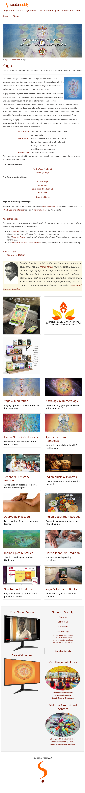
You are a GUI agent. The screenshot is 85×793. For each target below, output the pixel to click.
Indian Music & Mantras (61, 477)
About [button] (16, 16)
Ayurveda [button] (31, 10)
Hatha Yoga (43, 185)
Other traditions (43, 197)
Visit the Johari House (63, 662)
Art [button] (78, 10)
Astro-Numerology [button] (49, 10)
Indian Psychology (50, 206)
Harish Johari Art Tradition (63, 553)
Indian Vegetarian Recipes (63, 516)
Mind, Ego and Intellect (13, 210)
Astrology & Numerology (62, 401)
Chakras (15, 231)
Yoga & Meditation (16, 255)
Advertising (63, 631)
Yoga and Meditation (12, 59)
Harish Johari (46, 267)
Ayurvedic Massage (17, 516)
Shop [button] (6, 16)
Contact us (63, 622)
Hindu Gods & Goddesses (21, 437)
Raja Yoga (42, 192)
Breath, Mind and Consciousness (26, 243)
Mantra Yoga (42, 182)
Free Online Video (22, 612)
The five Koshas (39, 210)
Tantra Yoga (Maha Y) (42, 169)
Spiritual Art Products (18, 589)
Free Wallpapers (22, 655)
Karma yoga (23, 153)
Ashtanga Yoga (42, 172)
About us (63, 617)
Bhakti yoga (23, 131)
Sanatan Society (63, 612)
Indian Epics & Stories (18, 553)
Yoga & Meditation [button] (12, 10)
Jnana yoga (23, 138)
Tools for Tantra (18, 237)
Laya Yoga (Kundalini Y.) (42, 189)
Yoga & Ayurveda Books (61, 589)
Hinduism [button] (67, 10)
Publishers (63, 626)
